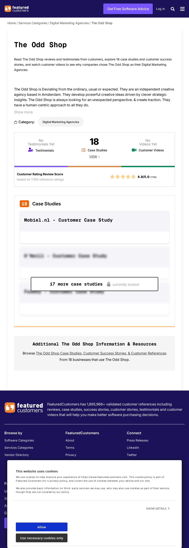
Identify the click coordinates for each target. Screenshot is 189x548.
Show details (156, 508)
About (69, 440)
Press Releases (137, 440)
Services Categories (32, 23)
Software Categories (19, 440)
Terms (69, 447)
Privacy (70, 455)
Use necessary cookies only (41, 538)
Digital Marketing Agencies (69, 23)
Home (11, 23)
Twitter (132, 455)
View (93, 156)
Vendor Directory (16, 455)
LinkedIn (133, 447)
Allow (41, 527)
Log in (160, 9)
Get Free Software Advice (128, 9)
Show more (23, 112)
